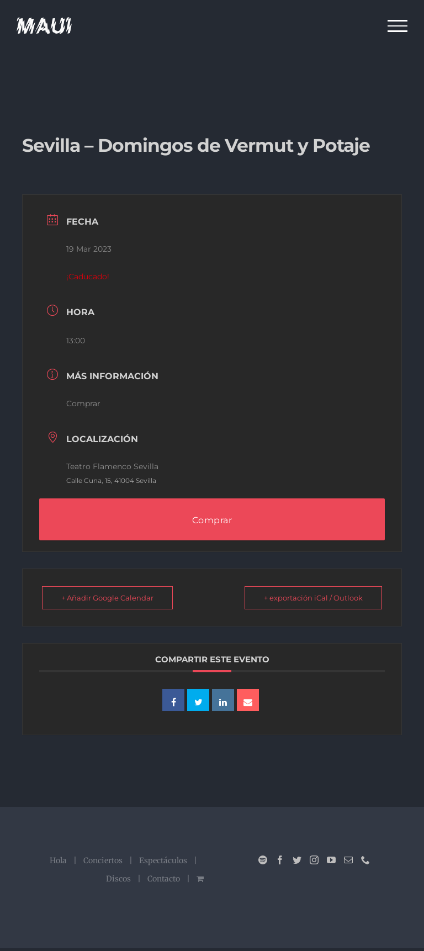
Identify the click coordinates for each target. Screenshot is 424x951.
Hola (58, 860)
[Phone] (365, 860)
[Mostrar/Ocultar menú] (398, 26)
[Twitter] (297, 860)
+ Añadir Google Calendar (107, 597)
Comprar (83, 403)
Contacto (163, 879)
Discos (118, 879)
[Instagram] (314, 860)
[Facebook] (279, 860)
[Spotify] (262, 860)
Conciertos (103, 860)
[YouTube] (331, 860)
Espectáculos (163, 860)
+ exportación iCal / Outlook (313, 597)
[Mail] (348, 860)
